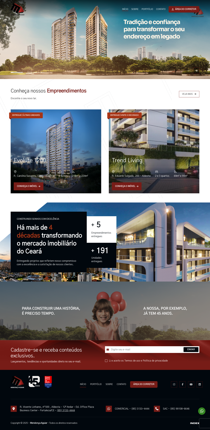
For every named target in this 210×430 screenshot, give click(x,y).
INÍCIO (125, 9)
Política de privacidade (162, 361)
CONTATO (161, 9)
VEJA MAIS (196, 94)
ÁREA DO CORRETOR (184, 9)
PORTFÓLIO (147, 9)
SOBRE (134, 9)
